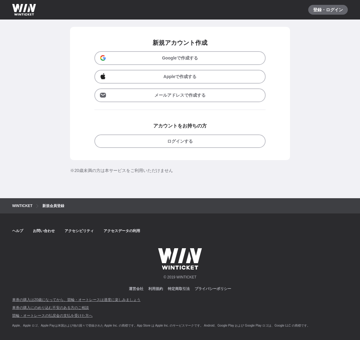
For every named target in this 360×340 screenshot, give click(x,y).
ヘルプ (17, 231)
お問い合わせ (44, 231)
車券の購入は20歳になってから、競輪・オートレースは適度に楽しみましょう (76, 300)
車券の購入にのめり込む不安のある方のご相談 (50, 308)
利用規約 (155, 289)
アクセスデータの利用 (122, 231)
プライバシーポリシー (213, 289)
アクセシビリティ (79, 231)
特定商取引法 (179, 289)
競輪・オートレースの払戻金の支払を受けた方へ (52, 315)
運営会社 (136, 289)
